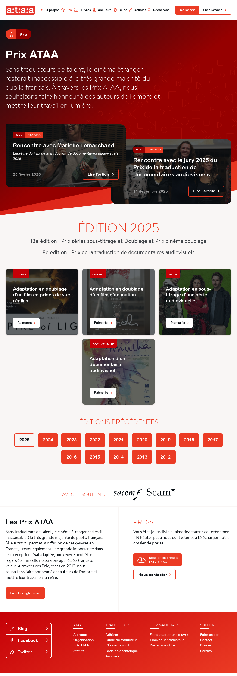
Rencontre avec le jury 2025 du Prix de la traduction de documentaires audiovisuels (175, 167)
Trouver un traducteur (167, 643)
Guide (119, 10)
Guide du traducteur (121, 643)
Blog (19, 135)
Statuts (78, 653)
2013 (143, 459)
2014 (118, 459)
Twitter (29, 654)
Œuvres (80, 10)
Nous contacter (155, 577)
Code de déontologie (122, 653)
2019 (168, 441)
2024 (43, 441)
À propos (48, 10)
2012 (168, 459)
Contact (206, 643)
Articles (136, 10)
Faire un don (209, 637)
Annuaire (100, 10)
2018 (193, 441)
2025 (18, 441)
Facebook (29, 643)
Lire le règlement (25, 595)
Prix (65, 10)
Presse (205, 648)
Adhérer (186, 10)
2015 (93, 459)
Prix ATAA (34, 135)
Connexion (215, 10)
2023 (68, 441)
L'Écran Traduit (117, 648)
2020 (143, 441)
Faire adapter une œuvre (169, 637)
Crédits (206, 653)
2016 (68, 459)
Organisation (83, 643)
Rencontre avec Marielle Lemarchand (63, 145)
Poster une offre (162, 648)
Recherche (157, 10)
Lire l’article (101, 175)
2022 (93, 441)
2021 (118, 441)
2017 (218, 441)
